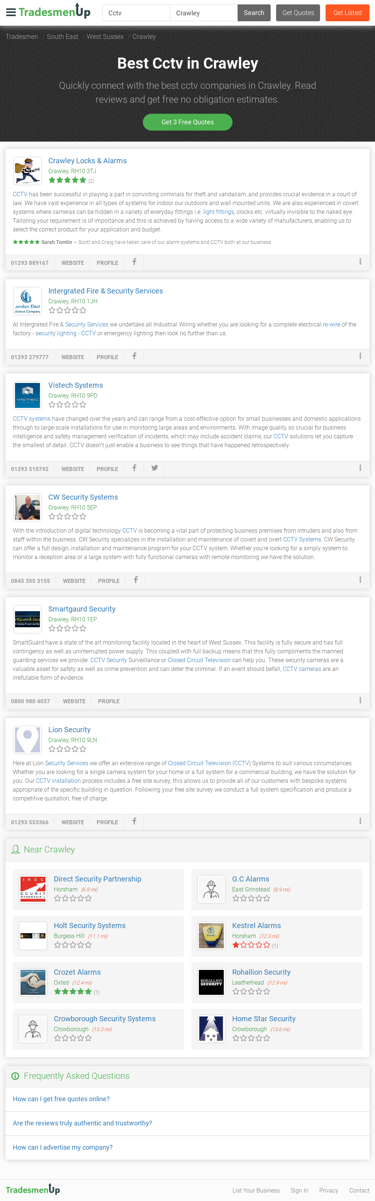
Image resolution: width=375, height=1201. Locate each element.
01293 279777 (30, 357)
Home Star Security (264, 1018)
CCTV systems (32, 418)
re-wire (331, 324)
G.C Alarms (250, 879)
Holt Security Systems (90, 925)
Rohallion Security (261, 972)
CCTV (20, 194)
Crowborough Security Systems (105, 1018)
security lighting (56, 333)
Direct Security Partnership (97, 879)
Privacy (328, 1190)
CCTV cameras (302, 668)
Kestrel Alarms (256, 925)
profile (107, 263)
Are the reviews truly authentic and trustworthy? (82, 1123)
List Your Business (256, 1190)
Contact (359, 1190)
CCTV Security (108, 660)
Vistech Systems (75, 385)
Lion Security (69, 729)
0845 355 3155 (30, 581)
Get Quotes (298, 13)
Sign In (299, 1190)
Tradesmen (21, 36)
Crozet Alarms (77, 972)
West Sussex (105, 36)
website (73, 263)
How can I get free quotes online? (61, 1099)
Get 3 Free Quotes (187, 122)
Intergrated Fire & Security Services (105, 290)
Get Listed (347, 13)
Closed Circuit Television (199, 660)
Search (254, 13)
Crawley (144, 36)
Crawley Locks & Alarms (87, 160)
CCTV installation (58, 780)
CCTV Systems (302, 539)
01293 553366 (30, 822)
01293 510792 (30, 469)
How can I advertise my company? (63, 1147)
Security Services (86, 324)
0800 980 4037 (30, 701)
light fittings (218, 211)
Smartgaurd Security (81, 609)
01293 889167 (30, 263)
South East (62, 36)
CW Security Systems (83, 497)
